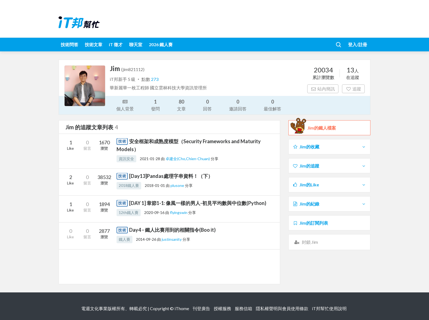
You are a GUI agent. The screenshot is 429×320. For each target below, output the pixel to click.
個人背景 (125, 104)
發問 (155, 104)
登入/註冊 (357, 44)
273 (154, 79)
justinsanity (172, 239)
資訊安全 (126, 158)
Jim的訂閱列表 (310, 222)
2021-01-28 (150, 158)
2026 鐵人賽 (161, 44)
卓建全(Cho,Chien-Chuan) (188, 158)
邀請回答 (238, 104)
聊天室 (135, 44)
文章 (181, 104)
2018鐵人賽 (129, 185)
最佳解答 (272, 104)
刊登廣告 (201, 308)
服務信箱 (243, 308)
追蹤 (353, 88)
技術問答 (69, 44)
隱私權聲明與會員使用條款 (282, 308)
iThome (182, 308)
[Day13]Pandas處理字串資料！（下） (171, 176)
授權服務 (222, 308)
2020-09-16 (154, 212)
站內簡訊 (323, 88)
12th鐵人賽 (128, 212)
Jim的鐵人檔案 (321, 127)
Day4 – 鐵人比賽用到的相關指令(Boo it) (172, 230)
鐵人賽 (124, 239)
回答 (207, 104)
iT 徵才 (116, 44)
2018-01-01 (155, 185)
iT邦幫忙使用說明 (329, 308)
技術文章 (93, 44)
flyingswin (179, 212)
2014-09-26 (146, 239)
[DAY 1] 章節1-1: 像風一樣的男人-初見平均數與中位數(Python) (197, 203)
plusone (177, 185)
